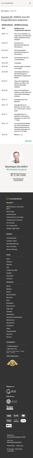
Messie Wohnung (11, 249)
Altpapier (9, 289)
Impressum (19, 446)
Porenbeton (10, 326)
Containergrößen (11, 238)
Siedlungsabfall (11, 331)
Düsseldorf (9, 276)
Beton (8, 300)
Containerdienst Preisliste (14, 220)
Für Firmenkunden (11, 225)
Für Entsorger (10, 223)
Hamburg (9, 262)
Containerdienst (11, 214)
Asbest (8, 292)
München (9, 264)
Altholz (8, 286)
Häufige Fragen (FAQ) (12, 228)
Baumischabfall (11, 294)
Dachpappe (9, 303)
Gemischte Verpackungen (14, 317)
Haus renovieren (11, 246)
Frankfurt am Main (11, 270)
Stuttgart (9, 273)
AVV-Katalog (5, 11)
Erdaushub (9, 309)
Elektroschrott (10, 306)
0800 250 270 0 (11, 349)
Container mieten (11, 241)
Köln (7, 267)
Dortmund (9, 279)
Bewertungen (10, 211)
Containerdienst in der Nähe (14, 217)
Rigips (8, 328)
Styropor (9, 337)
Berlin (8, 259)
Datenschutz (11, 446)
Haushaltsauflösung (12, 244)
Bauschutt (9, 297)
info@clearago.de (12, 346)
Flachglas (9, 311)
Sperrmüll (9, 334)
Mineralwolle (10, 323)
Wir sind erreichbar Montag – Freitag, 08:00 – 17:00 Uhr (15, 352)
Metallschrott (10, 320)
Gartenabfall (10, 314)
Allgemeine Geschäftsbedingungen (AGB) (16, 436)
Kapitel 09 (6, 16)
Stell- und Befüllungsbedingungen (14, 441)
